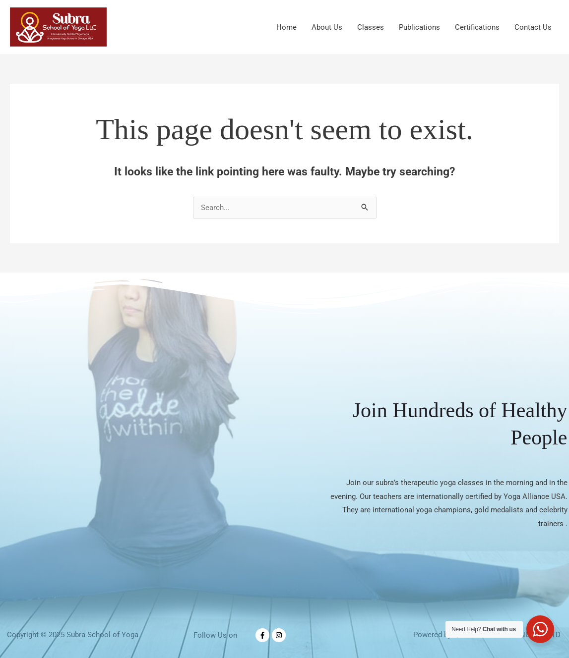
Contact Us (533, 27)
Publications (419, 27)
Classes (370, 27)
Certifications (477, 27)
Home (286, 27)
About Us (327, 27)
